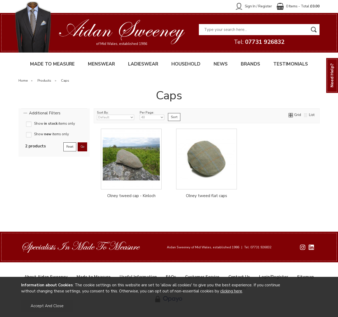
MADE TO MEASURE (52, 64)
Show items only (54, 124)
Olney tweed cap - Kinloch (131, 195)
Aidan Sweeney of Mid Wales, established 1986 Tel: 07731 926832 (219, 247)
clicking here (231, 291)
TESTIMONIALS (290, 64)
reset (69, 147)
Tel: (259, 42)
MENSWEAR (101, 64)
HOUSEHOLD (185, 64)
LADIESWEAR (143, 64)
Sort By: (115, 115)
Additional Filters (44, 113)
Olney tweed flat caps (206, 195)
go (82, 147)
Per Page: (152, 115)
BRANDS (250, 64)
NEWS (221, 64)
